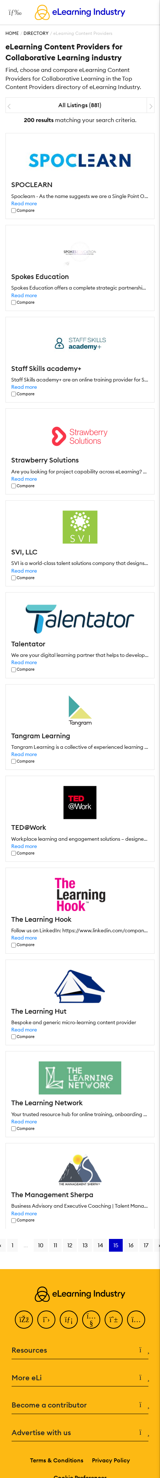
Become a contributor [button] (80, 1405)
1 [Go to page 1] (12, 1245)
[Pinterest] (114, 1320)
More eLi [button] (80, 1378)
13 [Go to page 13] (85, 1245)
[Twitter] (46, 1320)
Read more (24, 203)
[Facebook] (24, 1320)
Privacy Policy (111, 1460)
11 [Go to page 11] (55, 1245)
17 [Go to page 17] (146, 1245)
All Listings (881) (79, 105)
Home (12, 33)
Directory (36, 33)
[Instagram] (136, 1320)
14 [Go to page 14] (100, 1245)
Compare (25, 211)
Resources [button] (80, 1350)
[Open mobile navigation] (13, 12)
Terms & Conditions (56, 1460)
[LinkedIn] (69, 1320)
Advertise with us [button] (80, 1433)
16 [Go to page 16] (131, 1245)
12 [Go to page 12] (69, 1245)
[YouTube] (91, 1320)
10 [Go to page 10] (40, 1245)
